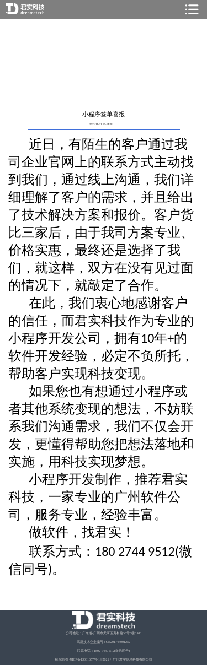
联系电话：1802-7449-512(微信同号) (103, 650)
